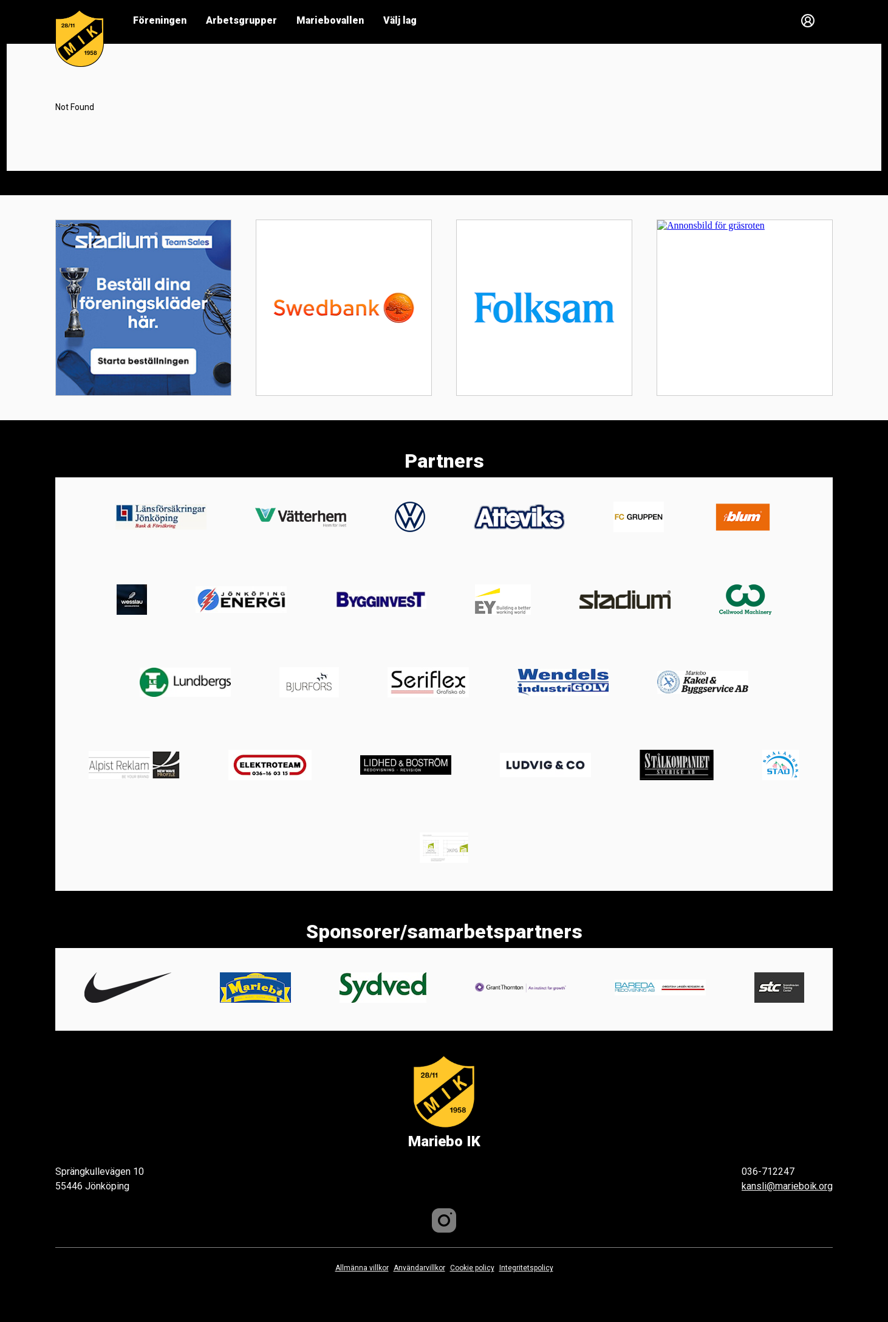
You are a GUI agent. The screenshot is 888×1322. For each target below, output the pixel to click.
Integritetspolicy (526, 1268)
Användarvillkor (419, 1268)
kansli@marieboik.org (787, 1186)
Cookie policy (472, 1268)
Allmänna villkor (362, 1268)
